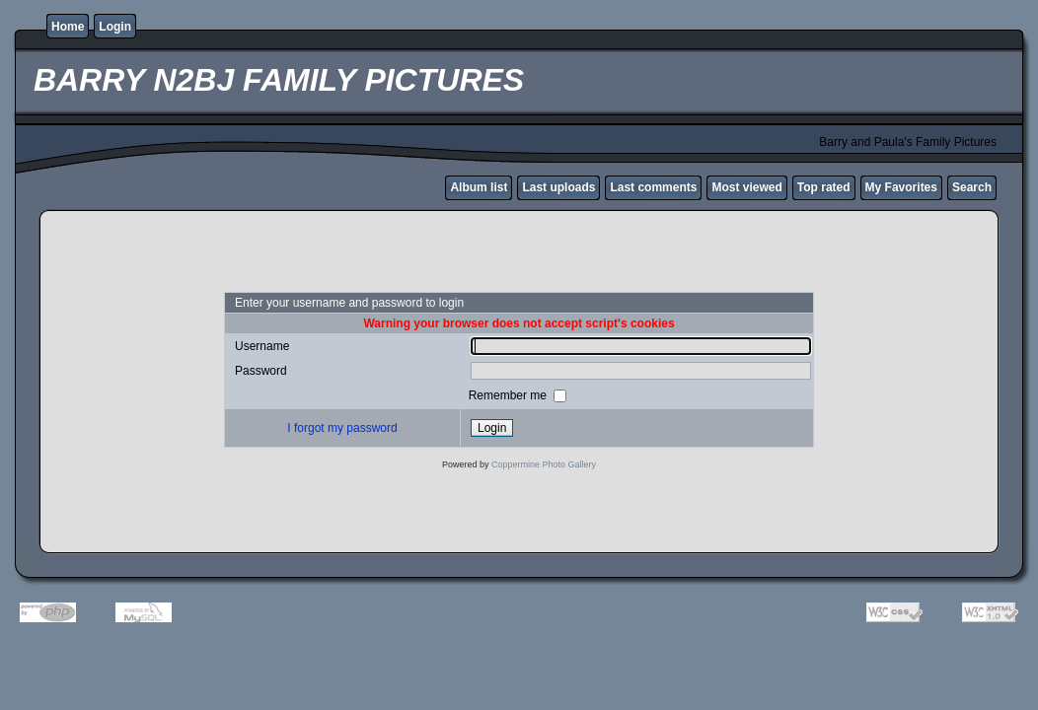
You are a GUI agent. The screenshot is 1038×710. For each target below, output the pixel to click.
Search (972, 187)
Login (115, 27)
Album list (478, 187)
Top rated (824, 187)
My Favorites (901, 187)
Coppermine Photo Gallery (543, 464)
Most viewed (746, 187)
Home (67, 27)
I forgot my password (342, 428)
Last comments (653, 187)
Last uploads (558, 187)
